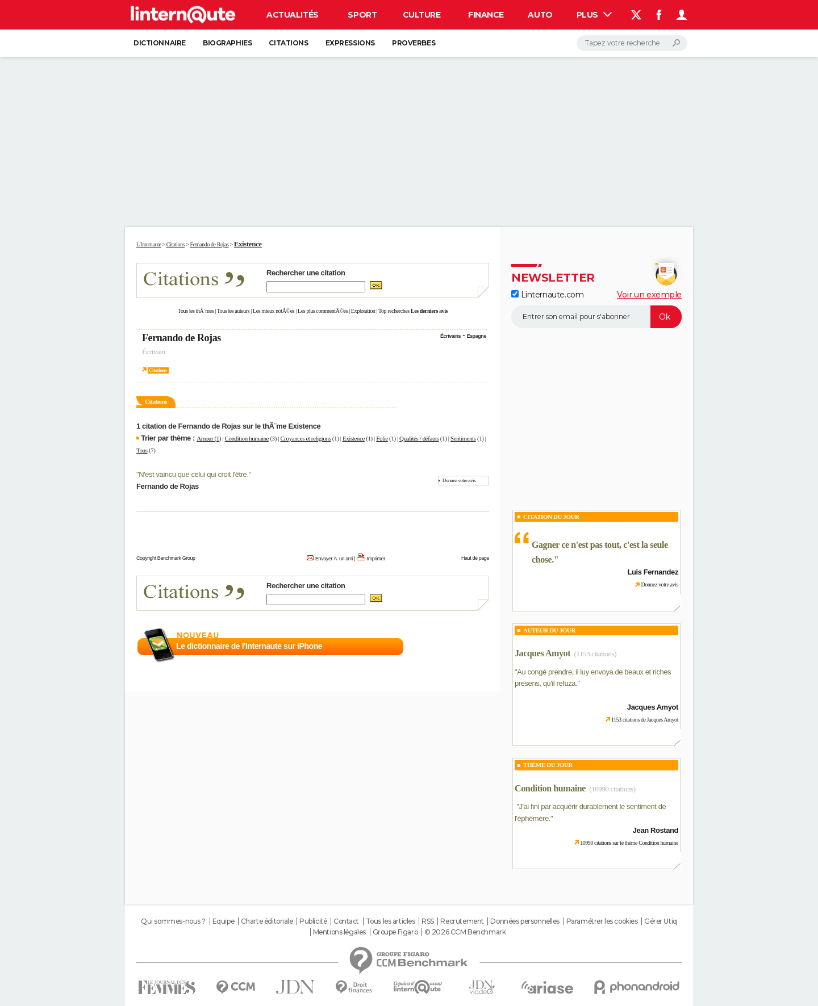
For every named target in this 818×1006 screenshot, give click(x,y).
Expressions (350, 43)
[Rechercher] (632, 43)
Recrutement (461, 921)
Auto (540, 15)
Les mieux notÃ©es (273, 311)
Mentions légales (339, 932)
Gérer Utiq (660, 921)
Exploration (363, 311)
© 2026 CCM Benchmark (465, 932)
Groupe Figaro (395, 932)
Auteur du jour (549, 630)
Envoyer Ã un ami (334, 558)
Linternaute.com (547, 295)
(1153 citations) (595, 653)
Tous (142, 450)
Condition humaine (247, 438)
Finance (486, 15)
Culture (422, 15)
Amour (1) (209, 438)
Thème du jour (548, 764)
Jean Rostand (655, 830)
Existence (354, 438)
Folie (382, 438)
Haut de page (475, 558)
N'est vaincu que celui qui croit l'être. (193, 474)
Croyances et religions (305, 438)
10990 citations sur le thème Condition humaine (629, 843)
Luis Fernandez (653, 572)
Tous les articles (390, 921)
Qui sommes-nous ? (173, 921)
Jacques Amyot (542, 653)
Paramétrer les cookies (602, 921)
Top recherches (394, 311)
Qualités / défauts (419, 438)
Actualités (292, 15)
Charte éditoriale (267, 921)
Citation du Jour (551, 516)
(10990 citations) (612, 789)
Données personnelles (525, 921)
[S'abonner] (596, 316)
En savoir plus (464, 646)
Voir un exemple (649, 295)
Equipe (223, 921)
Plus (594, 15)
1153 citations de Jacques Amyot (644, 719)
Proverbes (413, 43)
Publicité (313, 921)
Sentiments (463, 438)
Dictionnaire (159, 43)
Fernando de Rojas (181, 337)
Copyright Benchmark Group (165, 558)
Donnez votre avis (459, 480)
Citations (288, 43)
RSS (427, 921)
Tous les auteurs (233, 311)
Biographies (227, 43)
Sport (362, 15)
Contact (346, 921)
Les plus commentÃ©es (323, 311)
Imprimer (376, 558)
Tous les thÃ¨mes (196, 311)
